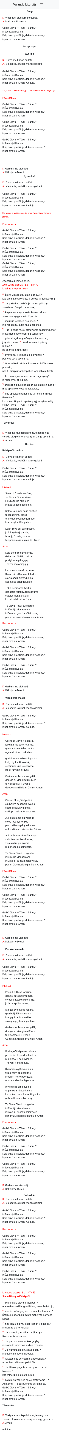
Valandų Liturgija (25, 4)
